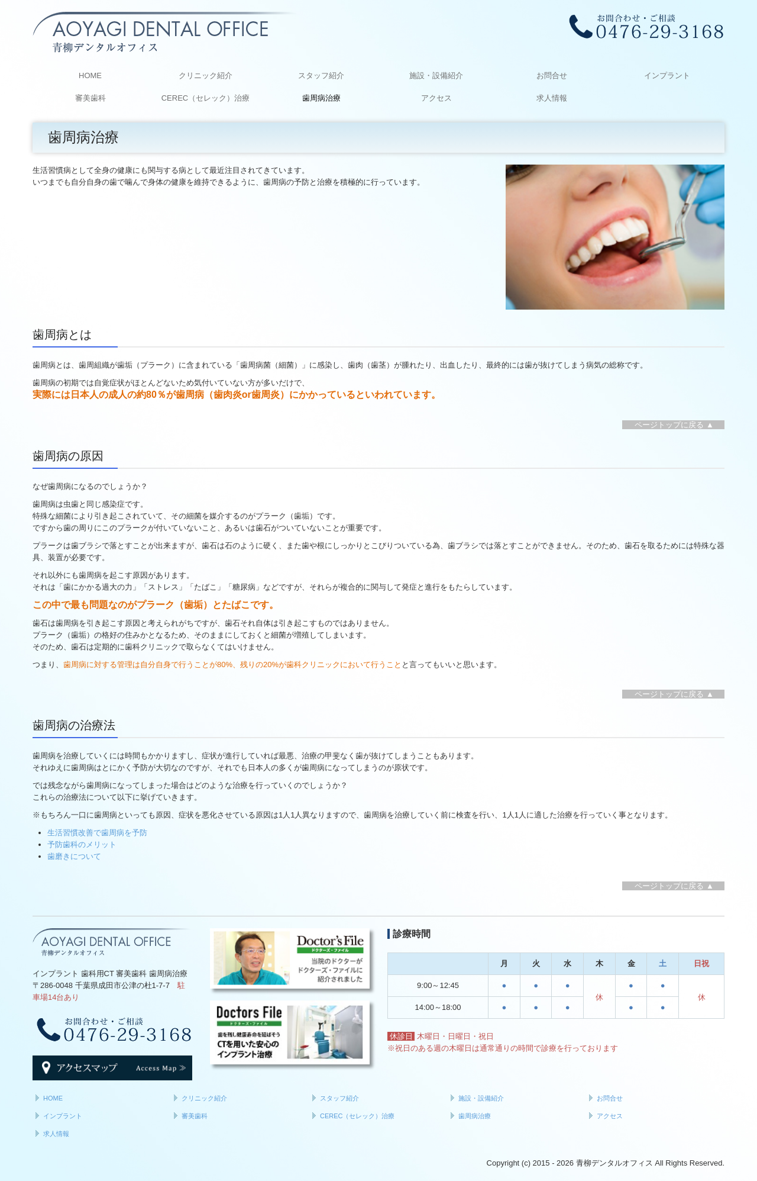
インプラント (667, 75)
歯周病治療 (321, 98)
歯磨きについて (74, 856)
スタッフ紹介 (321, 75)
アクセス (436, 98)
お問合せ (551, 75)
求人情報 (551, 98)
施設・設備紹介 (436, 75)
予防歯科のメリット (82, 844)
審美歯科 (90, 98)
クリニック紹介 (205, 75)
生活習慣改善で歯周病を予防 (97, 832)
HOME (90, 75)
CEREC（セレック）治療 (205, 98)
